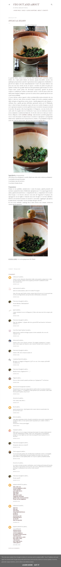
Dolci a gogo (16, 451)
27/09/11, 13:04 (16, 305)
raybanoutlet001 (17, 484)
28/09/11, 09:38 (16, 458)
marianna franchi (17, 359)
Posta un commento (14, 548)
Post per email (17, 269)
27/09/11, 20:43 (16, 438)
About (39, 10)
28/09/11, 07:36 (16, 447)
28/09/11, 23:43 (16, 471)
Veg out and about (26, 4)
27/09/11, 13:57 (16, 325)
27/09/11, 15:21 (16, 373)
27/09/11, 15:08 (16, 354)
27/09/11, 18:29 (16, 412)
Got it (36, 565)
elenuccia (15, 340)
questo (41, 120)
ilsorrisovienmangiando (19, 386)
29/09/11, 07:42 (16, 480)
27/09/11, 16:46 (16, 393)
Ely (14, 407)
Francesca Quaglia (18, 301)
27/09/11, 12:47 (16, 284)
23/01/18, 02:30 (16, 501)
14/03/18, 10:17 (16, 522)
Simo (14, 417)
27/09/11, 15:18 (16, 365)
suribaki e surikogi (27, 114)
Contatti (44, 10)
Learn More (27, 565)
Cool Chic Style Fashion (19, 330)
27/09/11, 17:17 (16, 402)
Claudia (15, 430)
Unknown (15, 277)
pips (14, 310)
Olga (14, 378)
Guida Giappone (31, 10)
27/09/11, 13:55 (16, 315)
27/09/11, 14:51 (16, 336)
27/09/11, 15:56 (16, 382)
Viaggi (23, 10)
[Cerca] (52, 4)
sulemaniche (16, 288)
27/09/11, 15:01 (16, 346)
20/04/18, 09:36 (16, 544)
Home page (16, 10)
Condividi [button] (10, 269)
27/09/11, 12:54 (16, 296)
